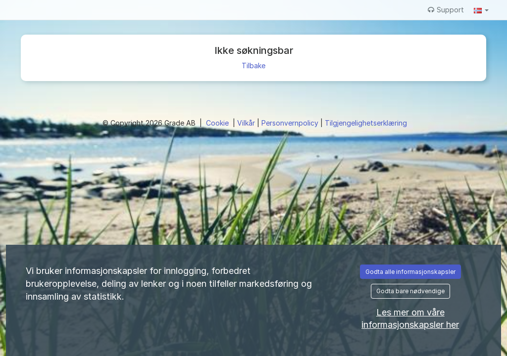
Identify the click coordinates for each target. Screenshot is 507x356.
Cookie (218, 123)
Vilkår (247, 123)
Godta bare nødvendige (410, 291)
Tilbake (253, 65)
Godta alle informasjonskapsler (410, 271)
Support (446, 9)
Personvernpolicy (290, 123)
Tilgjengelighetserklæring (366, 123)
